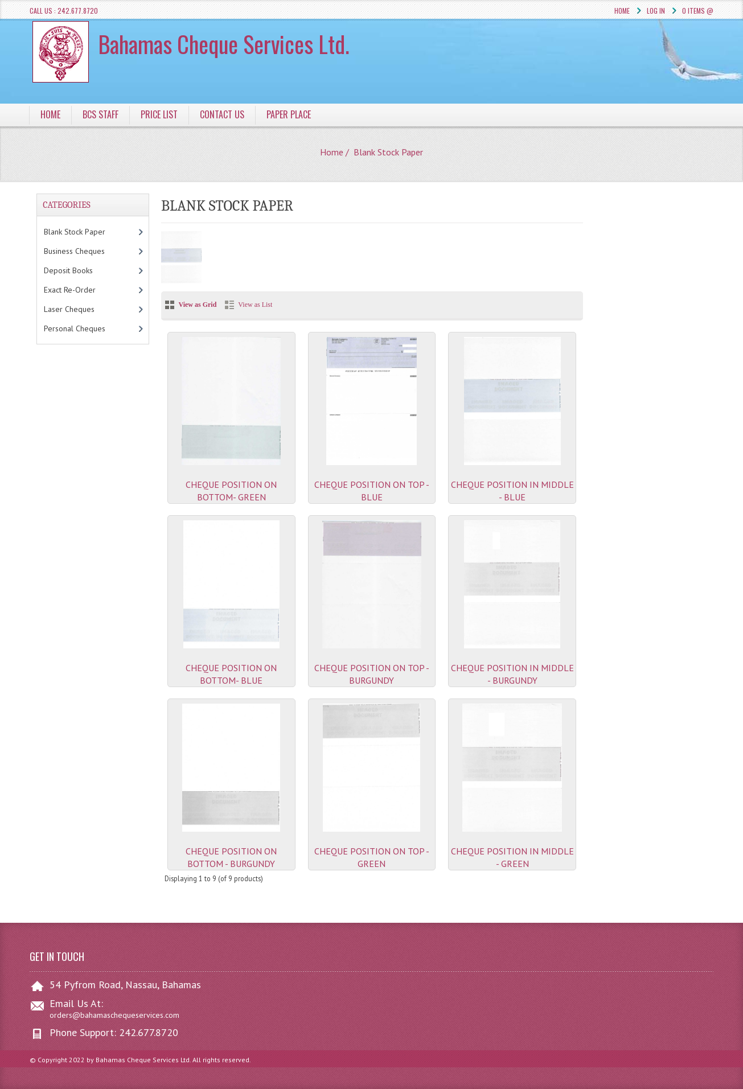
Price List (159, 114)
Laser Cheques (83, 309)
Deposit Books (80, 270)
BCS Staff (100, 114)
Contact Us (222, 114)
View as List (255, 305)
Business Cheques (86, 251)
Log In (656, 10)
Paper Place (288, 114)
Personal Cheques (88, 328)
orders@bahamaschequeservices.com (114, 1015)
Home (622, 10)
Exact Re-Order (81, 290)
